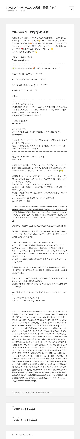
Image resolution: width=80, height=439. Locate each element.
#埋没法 (21, 190)
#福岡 (19, 206)
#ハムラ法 (40, 198)
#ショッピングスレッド (41, 184)
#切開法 (15, 193)
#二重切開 (57, 187)
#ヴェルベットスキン (46, 217)
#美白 (42, 209)
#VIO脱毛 (18, 181)
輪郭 (39, 392)
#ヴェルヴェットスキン (28, 179)
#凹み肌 (22, 212)
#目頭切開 (19, 195)
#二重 (60, 217)
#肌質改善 (29, 212)
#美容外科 (35, 206)
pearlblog (31, 392)
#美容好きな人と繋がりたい (55, 209)
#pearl (56, 212)
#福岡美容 (16, 209)
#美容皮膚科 (54, 206)
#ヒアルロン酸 (30, 209)
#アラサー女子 (19, 215)
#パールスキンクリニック (43, 212)
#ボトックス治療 (46, 215)
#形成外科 (63, 206)
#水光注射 (57, 215)
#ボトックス (27, 176)
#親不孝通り (26, 206)
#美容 (22, 209)
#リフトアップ (18, 184)
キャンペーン (47, 392)
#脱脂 (21, 193)
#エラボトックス (53, 176)
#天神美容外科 (44, 206)
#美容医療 (16, 176)
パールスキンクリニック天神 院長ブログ (31, 7)
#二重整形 (47, 187)
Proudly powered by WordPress (22, 435)
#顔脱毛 (27, 181)
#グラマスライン (18, 198)
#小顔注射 (16, 187)
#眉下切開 (49, 198)
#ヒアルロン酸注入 (32, 215)
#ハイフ (28, 184)
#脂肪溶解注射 (26, 187)
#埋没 (56, 217)
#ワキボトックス (39, 176)
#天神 (14, 206)
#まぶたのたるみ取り (34, 193)
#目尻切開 (31, 198)
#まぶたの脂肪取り (51, 193)
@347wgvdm (17, 134)
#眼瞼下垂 (38, 187)
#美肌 (38, 209)
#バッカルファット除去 (21, 201)
